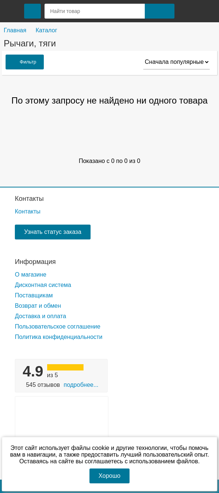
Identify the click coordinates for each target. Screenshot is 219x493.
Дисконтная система (43, 285)
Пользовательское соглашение (57, 326)
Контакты (29, 198)
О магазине (30, 274)
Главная (15, 30)
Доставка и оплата (40, 316)
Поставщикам (34, 295)
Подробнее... (81, 385)
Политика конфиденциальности (58, 337)
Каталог (46, 30)
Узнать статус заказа (52, 232)
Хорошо (110, 476)
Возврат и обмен (38, 306)
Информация (35, 261)
